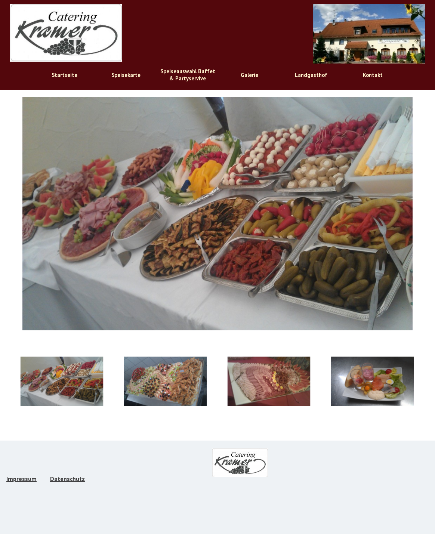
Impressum (21, 478)
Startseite (64, 74)
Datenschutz (67, 478)
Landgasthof (311, 74)
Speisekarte (126, 74)
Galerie (249, 74)
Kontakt (373, 74)
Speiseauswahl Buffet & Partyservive (187, 75)
